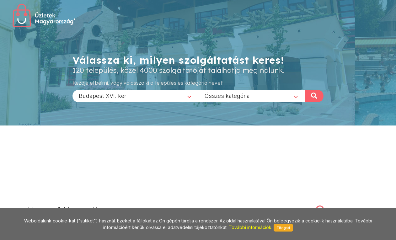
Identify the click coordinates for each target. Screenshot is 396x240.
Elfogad (283, 228)
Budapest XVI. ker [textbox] (102, 95)
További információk (250, 227)
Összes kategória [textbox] (227, 95)
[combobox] (135, 95)
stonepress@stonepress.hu (41, 202)
